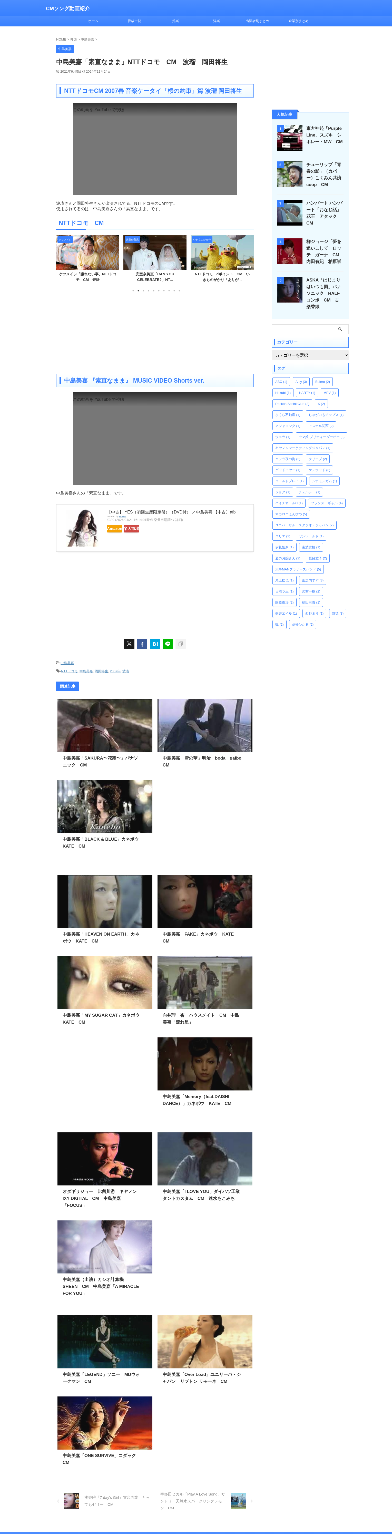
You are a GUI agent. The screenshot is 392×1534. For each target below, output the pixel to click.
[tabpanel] (87, 260)
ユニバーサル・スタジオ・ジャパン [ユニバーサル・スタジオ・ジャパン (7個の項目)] (304, 516)
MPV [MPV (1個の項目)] (330, 384)
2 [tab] (138, 290)
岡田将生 (101, 669)
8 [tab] (169, 290)
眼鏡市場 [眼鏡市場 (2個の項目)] (284, 593)
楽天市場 (146, 528)
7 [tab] (163, 290)
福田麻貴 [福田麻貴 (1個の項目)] (311, 593)
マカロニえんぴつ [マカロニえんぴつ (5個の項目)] (291, 505)
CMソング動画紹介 (68, 8)
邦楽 (175, 21)
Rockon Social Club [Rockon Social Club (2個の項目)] (292, 395)
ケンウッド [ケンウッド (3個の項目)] (319, 461)
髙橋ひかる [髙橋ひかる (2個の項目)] (303, 615)
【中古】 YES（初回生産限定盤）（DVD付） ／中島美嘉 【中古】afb (171, 512)
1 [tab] (133, 290)
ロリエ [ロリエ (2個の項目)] (282, 527)
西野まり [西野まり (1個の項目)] (314, 604)
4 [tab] (148, 290)
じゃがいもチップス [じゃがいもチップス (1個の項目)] (326, 406)
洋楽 (216, 21)
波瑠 (125, 669)
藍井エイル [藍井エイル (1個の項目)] (286, 604)
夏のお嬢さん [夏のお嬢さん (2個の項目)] (287, 549)
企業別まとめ (299, 21)
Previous (61, 259)
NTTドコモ (69, 669)
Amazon (120, 528)
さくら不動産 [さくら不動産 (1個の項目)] (287, 406)
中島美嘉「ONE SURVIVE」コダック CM (102, 1446)
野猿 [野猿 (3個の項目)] (338, 604)
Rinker (122, 516)
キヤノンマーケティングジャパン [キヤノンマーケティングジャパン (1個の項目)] (302, 439)
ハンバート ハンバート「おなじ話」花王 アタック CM (325, 210)
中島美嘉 (67, 662)
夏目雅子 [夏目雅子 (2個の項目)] (318, 549)
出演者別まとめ (257, 21)
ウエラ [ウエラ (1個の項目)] (282, 428)
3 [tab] (143, 290)
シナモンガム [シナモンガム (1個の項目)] (324, 472)
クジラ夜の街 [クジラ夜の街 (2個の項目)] (287, 450)
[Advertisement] (155, 333)
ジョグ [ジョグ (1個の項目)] (282, 483)
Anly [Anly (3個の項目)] (301, 373)
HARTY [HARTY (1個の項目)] (307, 384)
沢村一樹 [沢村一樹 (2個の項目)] (311, 582)
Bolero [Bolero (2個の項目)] (322, 373)
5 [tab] (153, 290)
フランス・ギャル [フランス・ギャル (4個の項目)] (327, 494)
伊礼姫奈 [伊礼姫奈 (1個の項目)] (284, 538)
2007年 (115, 669)
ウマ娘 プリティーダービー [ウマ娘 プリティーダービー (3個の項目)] (322, 428)
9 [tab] (174, 290)
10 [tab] (179, 290)
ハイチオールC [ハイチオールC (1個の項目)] (289, 494)
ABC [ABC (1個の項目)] (281, 373)
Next (249, 259)
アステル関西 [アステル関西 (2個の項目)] (321, 417)
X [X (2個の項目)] (321, 395)
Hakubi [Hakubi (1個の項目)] (283, 384)
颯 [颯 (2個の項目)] (279, 615)
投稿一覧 (134, 21)
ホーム (93, 21)
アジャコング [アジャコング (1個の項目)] (287, 417)
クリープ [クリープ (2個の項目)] (318, 450)
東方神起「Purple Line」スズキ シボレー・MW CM (323, 135)
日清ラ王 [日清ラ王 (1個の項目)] (284, 582)
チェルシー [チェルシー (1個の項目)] (309, 483)
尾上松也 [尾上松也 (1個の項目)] (284, 571)
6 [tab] (158, 290)
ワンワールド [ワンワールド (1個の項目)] (311, 527)
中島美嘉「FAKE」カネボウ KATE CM (201, 931)
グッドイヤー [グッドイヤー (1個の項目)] (287, 461)
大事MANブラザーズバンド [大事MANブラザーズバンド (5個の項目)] (298, 560)
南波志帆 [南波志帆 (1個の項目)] (311, 538)
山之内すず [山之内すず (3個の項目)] (313, 571)
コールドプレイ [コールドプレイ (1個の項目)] (289, 472)
